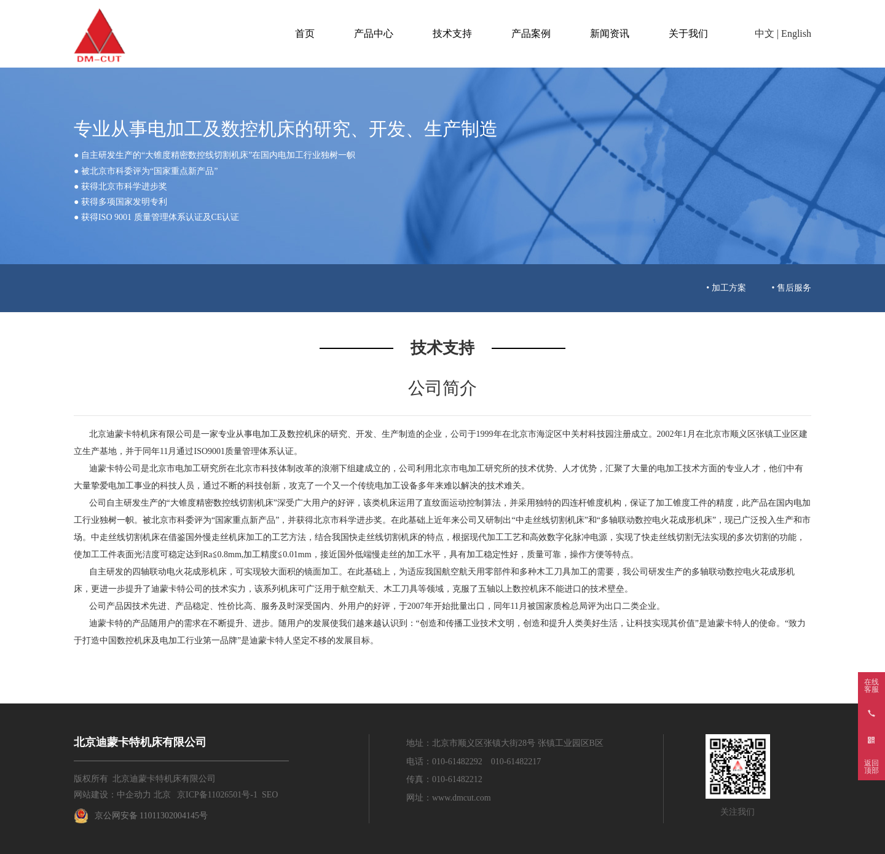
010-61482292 (457, 761)
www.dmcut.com (461, 797)
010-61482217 (516, 761)
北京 (162, 794)
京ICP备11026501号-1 (217, 794)
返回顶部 (871, 766)
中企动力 (134, 794)
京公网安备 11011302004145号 (151, 815)
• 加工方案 (725, 287)
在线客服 (871, 685)
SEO (270, 794)
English (796, 33)
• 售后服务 (791, 287)
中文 (764, 33)
